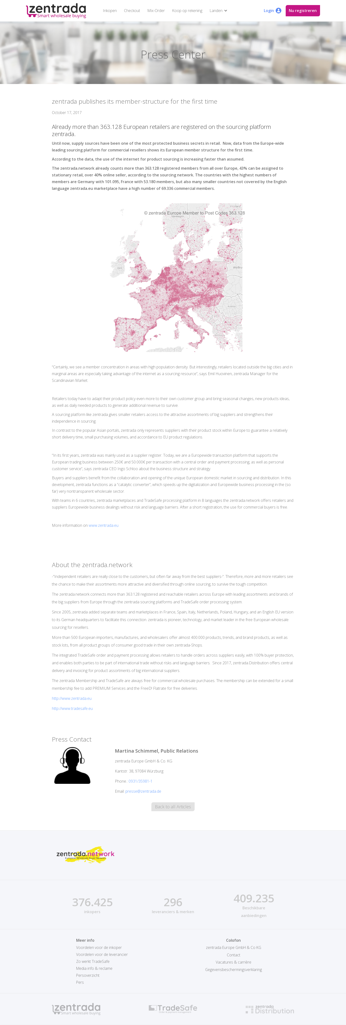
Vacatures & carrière (233, 961)
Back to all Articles (173, 807)
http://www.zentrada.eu (72, 698)
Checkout (131, 10)
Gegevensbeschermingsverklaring (233, 968)
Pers (80, 982)
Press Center (173, 54)
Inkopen (109, 10)
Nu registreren (303, 10)
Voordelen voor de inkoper (99, 947)
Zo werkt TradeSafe (93, 961)
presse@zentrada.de (143, 791)
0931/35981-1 (141, 781)
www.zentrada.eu (103, 525)
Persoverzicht (88, 975)
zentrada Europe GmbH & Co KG (233, 947)
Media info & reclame (94, 968)
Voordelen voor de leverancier (102, 954)
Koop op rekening (186, 10)
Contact (233, 954)
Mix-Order (155, 10)
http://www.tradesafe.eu (72, 708)
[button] (219, 11)
